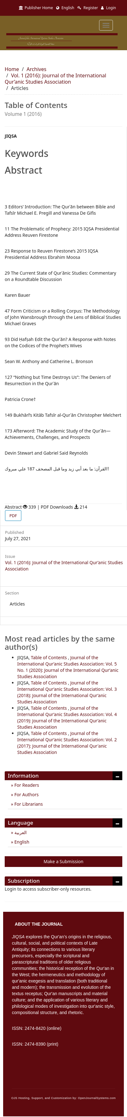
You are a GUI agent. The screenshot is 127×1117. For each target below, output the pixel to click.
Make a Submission (63, 861)
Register (87, 7)
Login (108, 7)
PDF (13, 515)
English (65, 7)
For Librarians (28, 804)
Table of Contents (49, 657)
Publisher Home (36, 7)
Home (12, 69)
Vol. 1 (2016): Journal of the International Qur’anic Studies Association (55, 78)
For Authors (26, 794)
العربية (20, 832)
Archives (36, 69)
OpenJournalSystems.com (97, 1098)
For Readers (26, 785)
